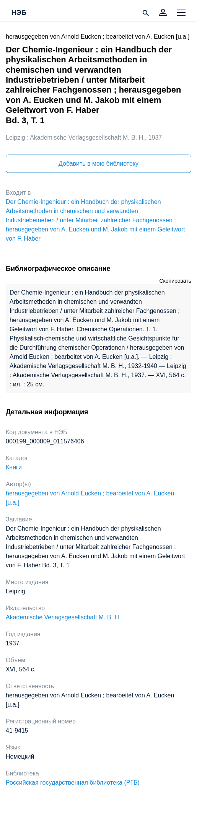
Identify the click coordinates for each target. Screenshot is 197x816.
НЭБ (18, 13)
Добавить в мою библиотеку (98, 163)
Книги (14, 467)
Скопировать (175, 281)
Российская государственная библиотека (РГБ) (73, 782)
